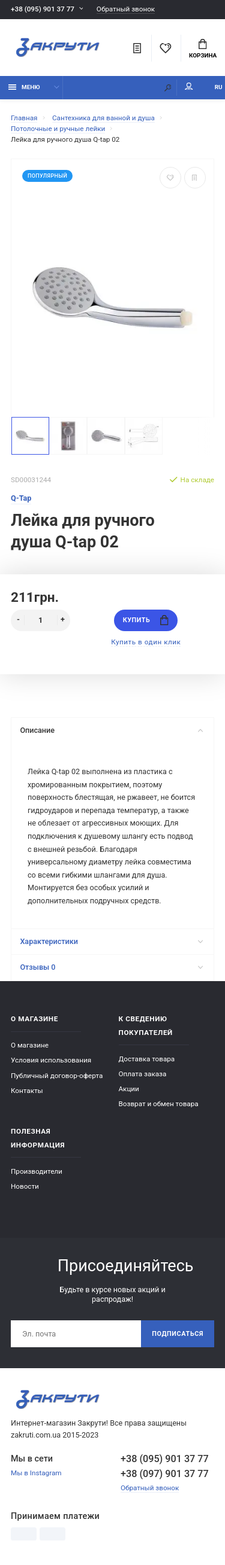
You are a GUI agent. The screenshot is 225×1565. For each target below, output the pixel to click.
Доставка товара (147, 1059)
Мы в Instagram (36, 1473)
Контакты (27, 1090)
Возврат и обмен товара (159, 1104)
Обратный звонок (126, 9)
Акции (129, 1089)
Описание (111, 730)
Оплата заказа (143, 1074)
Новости (25, 1186)
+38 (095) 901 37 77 (42, 9)
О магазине (30, 1045)
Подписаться (177, 1334)
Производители (36, 1171)
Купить (146, 620)
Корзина (203, 49)
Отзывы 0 (111, 967)
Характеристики (111, 941)
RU (219, 87)
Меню (24, 87)
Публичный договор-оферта (57, 1075)
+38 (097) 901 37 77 (165, 1473)
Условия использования (51, 1060)
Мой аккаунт (189, 86)
